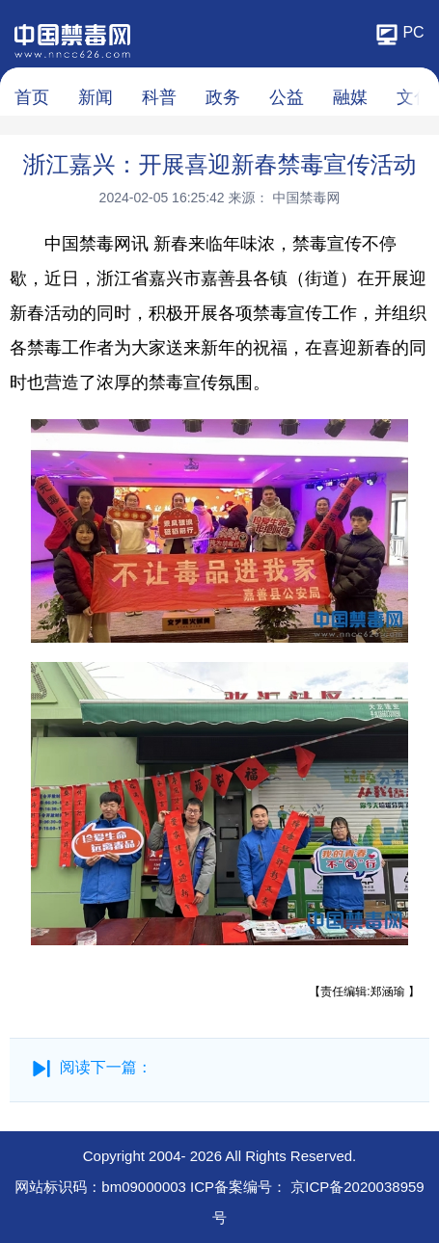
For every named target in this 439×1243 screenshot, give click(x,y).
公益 (286, 97)
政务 (223, 97)
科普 (159, 97)
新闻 (95, 97)
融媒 (350, 97)
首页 (31, 97)
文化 (414, 97)
